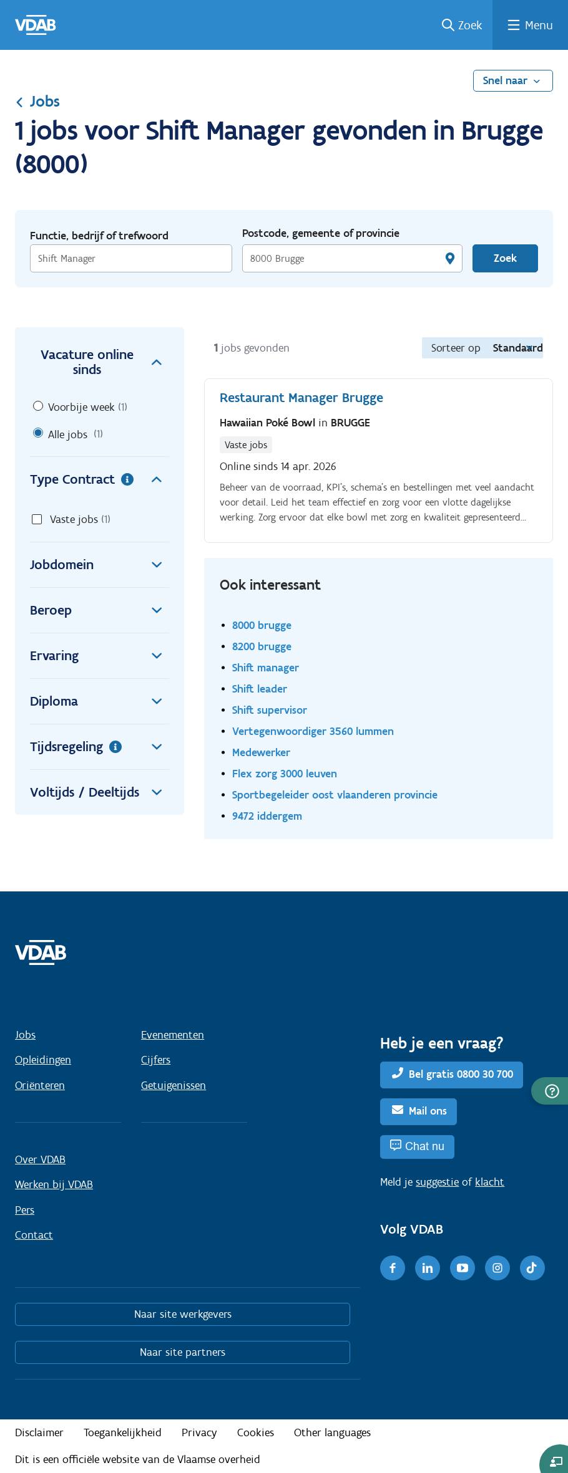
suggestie (437, 1182)
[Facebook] (392, 1267)
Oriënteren (40, 1085)
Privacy (199, 1432)
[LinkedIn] (427, 1267)
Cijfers (155, 1060)
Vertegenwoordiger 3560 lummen (313, 730)
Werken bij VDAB (54, 1184)
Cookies (255, 1432)
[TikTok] (532, 1267)
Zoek (470, 24)
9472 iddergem (267, 815)
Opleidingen (43, 1060)
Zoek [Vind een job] (505, 258)
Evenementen (172, 1035)
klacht (489, 1182)
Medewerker (261, 752)
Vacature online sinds (105, 362)
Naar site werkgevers (183, 1314)
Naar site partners (182, 1352)
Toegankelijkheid (123, 1432)
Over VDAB (40, 1159)
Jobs (37, 101)
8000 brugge (261, 624)
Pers (24, 1210)
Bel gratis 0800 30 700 (461, 1074)
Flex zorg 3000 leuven (284, 773)
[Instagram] (497, 1267)
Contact (34, 1235)
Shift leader (259, 688)
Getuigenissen (173, 1085)
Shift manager (265, 667)
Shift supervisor (269, 709)
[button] (549, 1091)
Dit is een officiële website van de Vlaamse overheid (137, 1459)
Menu (539, 24)
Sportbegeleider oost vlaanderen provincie (335, 794)
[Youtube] (462, 1267)
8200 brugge (261, 646)
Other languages (332, 1432)
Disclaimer (39, 1432)
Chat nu (424, 1146)
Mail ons (428, 1111)
